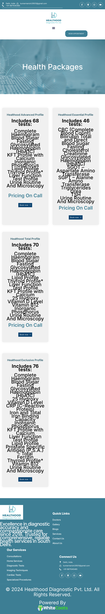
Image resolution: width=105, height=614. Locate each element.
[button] (53, 28)
